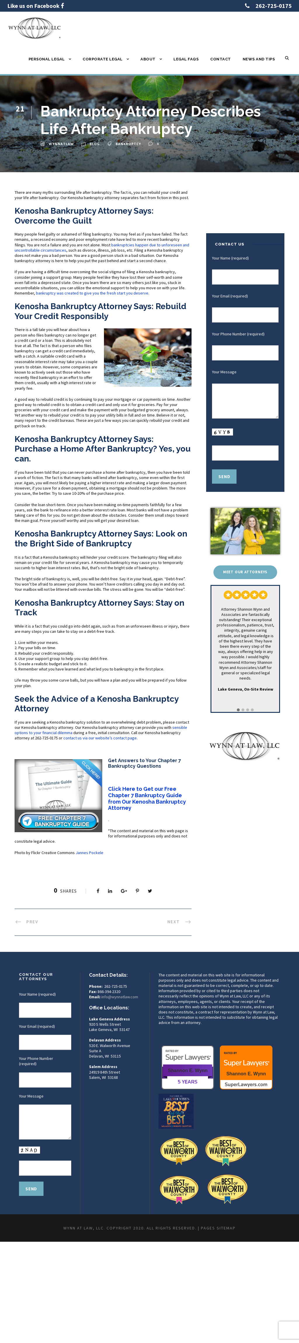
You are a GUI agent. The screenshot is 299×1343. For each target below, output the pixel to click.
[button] (238, 710)
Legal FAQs (186, 59)
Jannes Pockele (89, 852)
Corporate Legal (103, 59)
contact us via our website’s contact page (100, 738)
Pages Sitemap (218, 1228)
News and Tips (259, 59)
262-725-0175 (273, 5)
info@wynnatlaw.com (119, 996)
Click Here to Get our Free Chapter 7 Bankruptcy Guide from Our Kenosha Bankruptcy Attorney (147, 798)
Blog (95, 144)
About (148, 59)
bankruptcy (128, 144)
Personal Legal (47, 59)
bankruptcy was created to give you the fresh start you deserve (92, 293)
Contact (220, 59)
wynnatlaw (61, 144)
